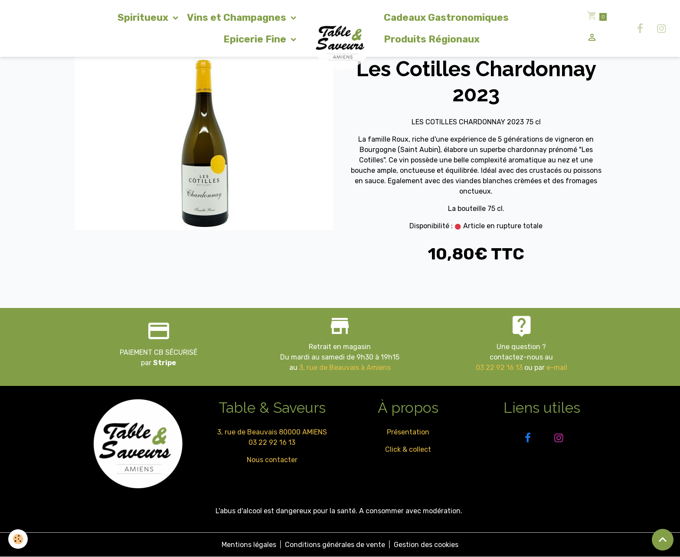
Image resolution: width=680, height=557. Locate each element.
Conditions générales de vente (335, 545)
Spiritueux (144, 17)
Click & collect (408, 449)
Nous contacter (272, 460)
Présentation (408, 432)
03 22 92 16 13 (499, 367)
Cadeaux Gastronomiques (446, 17)
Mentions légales (249, 545)
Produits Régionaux (432, 39)
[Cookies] (18, 539)
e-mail (556, 367)
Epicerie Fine (255, 39)
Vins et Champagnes (237, 17)
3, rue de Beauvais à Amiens (345, 367)
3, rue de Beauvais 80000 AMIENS (272, 432)
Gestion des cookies (426, 545)
